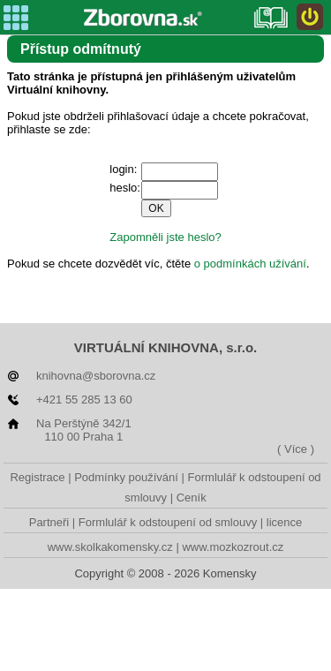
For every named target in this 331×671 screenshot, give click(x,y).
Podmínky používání (126, 477)
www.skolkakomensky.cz (110, 547)
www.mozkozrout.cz (232, 547)
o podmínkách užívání (250, 263)
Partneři (49, 522)
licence (284, 522)
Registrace (37, 477)
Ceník (192, 497)
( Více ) (295, 449)
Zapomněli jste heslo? (165, 237)
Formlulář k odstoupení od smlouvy (168, 522)
